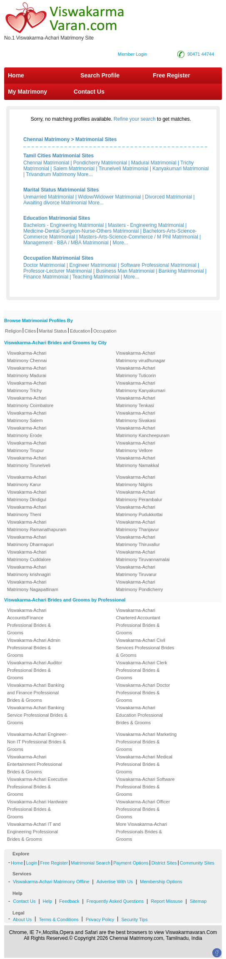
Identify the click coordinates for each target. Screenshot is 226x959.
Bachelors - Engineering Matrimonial (63, 225)
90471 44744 (200, 54)
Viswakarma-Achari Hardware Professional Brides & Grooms (37, 809)
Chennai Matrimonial (46, 163)
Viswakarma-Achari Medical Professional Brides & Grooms (144, 764)
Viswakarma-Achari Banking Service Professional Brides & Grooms (37, 715)
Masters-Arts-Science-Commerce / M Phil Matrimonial (138, 237)
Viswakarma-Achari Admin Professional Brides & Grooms (33, 648)
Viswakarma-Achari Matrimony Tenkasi (136, 401)
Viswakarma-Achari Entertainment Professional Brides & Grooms (34, 764)
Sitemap (198, 901)
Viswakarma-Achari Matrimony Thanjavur (137, 525)
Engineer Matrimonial (93, 265)
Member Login (132, 54)
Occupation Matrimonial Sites (58, 258)
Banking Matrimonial (181, 271)
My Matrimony (27, 91)
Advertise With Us (115, 881)
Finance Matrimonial (45, 277)
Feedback (69, 901)
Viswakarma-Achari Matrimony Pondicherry (139, 585)
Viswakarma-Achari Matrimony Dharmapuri (30, 540)
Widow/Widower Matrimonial (109, 197)
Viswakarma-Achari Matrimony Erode (27, 431)
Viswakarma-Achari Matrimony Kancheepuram (143, 431)
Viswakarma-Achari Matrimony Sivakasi (136, 416)
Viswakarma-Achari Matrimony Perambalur (139, 495)
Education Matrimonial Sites (56, 218)
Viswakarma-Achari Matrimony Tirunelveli (28, 461)
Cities (30, 330)
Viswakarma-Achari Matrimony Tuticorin (136, 371)
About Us (22, 919)
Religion (13, 330)
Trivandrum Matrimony (51, 174)
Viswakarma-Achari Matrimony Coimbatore (30, 401)
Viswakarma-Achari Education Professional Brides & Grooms (139, 715)
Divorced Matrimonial (168, 197)
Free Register (171, 75)
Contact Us (88, 91)
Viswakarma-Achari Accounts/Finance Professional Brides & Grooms (29, 621)
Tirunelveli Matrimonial (124, 168)
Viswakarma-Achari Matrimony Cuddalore (29, 555)
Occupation (105, 330)
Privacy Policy (100, 919)
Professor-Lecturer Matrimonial (57, 271)
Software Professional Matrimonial (158, 265)
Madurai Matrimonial (153, 163)
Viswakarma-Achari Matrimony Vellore (136, 446)
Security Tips (134, 919)
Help (47, 901)
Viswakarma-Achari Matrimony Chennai (27, 356)
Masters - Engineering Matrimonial (146, 225)
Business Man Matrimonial (125, 271)
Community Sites (197, 862)
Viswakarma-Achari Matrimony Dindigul (27, 495)
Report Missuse (166, 901)
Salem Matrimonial (73, 168)
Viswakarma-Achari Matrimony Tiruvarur (136, 570)
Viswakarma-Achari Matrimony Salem (27, 416)
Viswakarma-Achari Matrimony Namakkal (137, 461)
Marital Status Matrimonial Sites (61, 190)
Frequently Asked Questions (115, 901)
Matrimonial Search (90, 862)
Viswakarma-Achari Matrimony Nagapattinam (32, 585)
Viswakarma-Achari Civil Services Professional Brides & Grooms (145, 648)
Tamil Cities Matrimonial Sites (58, 156)
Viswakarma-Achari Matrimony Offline (51, 881)
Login (31, 862)
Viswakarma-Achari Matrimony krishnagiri (29, 570)
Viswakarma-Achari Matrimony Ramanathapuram (36, 525)
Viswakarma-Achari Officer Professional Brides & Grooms (143, 809)
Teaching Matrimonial (95, 277)
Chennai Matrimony (46, 139)
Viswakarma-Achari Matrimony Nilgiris (136, 481)
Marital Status (53, 330)
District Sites (164, 862)
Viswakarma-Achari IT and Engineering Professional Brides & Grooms (34, 832)
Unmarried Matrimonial (48, 197)
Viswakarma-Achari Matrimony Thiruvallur (138, 540)
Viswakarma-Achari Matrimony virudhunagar (141, 356)
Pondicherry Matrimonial (100, 163)
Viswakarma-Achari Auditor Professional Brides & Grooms (34, 670)
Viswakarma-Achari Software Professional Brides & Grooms (145, 787)
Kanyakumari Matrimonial (180, 168)
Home (16, 75)
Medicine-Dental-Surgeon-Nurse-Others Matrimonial (81, 231)
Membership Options (161, 881)
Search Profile (99, 75)
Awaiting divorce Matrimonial (55, 203)
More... (84, 174)
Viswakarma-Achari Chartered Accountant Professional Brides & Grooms (138, 621)
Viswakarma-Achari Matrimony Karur (27, 481)
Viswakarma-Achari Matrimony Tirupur (27, 446)
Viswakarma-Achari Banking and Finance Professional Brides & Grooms (35, 693)
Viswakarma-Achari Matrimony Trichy (27, 386)
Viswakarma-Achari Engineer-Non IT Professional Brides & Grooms (37, 742)
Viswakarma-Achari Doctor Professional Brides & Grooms (143, 693)
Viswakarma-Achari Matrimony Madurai (27, 371)
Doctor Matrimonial (44, 265)
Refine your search (135, 119)
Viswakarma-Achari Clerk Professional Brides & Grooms (141, 670)
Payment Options (130, 862)
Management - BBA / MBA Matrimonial (66, 243)
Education (80, 330)
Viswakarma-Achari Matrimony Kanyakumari (141, 386)
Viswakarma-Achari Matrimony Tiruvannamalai (143, 555)
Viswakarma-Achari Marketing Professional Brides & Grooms (146, 742)
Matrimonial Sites (96, 139)
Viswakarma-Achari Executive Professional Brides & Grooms (37, 787)
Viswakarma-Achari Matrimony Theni (27, 510)
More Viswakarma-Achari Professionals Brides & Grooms (141, 832)
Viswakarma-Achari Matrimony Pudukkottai (139, 510)
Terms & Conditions (58, 919)
